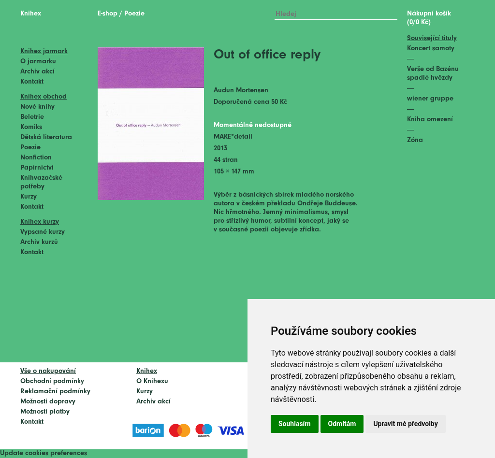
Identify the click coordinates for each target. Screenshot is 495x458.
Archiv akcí (37, 72)
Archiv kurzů (39, 242)
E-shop (107, 14)
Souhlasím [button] (294, 424)
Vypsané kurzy (42, 232)
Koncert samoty (430, 48)
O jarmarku (38, 61)
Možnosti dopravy (47, 402)
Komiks (31, 127)
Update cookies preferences (43, 453)
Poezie (30, 147)
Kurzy (28, 197)
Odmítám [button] (342, 424)
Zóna (415, 140)
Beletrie (32, 117)
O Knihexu (152, 381)
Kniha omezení (430, 119)
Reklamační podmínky (55, 391)
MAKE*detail (233, 137)
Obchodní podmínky (52, 381)
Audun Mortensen (241, 90)
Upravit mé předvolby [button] (405, 424)
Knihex (30, 14)
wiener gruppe (430, 99)
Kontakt (32, 82)
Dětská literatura (46, 137)
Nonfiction (36, 158)
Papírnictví (37, 168)
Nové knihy (37, 107)
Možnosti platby (45, 412)
